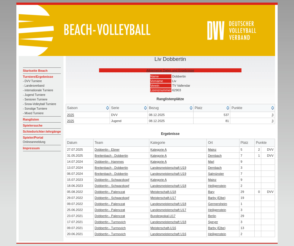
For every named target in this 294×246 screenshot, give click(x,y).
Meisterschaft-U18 (163, 191)
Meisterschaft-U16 (163, 228)
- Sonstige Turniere (35, 108)
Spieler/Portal (33, 137)
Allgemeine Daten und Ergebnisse (170, 70)
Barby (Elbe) (216, 197)
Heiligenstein (217, 185)
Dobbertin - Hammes (109, 161)
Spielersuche (32, 125)
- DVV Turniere (32, 81)
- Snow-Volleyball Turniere (39, 104)
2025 (70, 115)
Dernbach (215, 155)
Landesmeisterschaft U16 (168, 234)
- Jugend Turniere (34, 94)
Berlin (212, 216)
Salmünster (216, 173)
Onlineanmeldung (34, 142)
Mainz (212, 149)
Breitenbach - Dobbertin (111, 155)
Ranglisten (31, 119)
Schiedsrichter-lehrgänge (42, 131)
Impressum (31, 148)
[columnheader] (88, 108)
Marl (211, 161)
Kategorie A (158, 149)
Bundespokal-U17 (162, 216)
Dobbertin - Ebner (107, 149)
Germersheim (217, 204)
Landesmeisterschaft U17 (168, 210)
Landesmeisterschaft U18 (168, 185)
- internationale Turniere (38, 90)
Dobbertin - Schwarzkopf (112, 179)
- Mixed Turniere (33, 113)
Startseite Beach (35, 70)
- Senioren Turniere (35, 99)
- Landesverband (34, 85)
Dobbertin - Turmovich (110, 222)
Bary (211, 191)
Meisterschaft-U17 (163, 197)
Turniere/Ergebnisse (38, 76)
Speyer (213, 222)
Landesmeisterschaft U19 (168, 167)
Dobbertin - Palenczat (110, 191)
